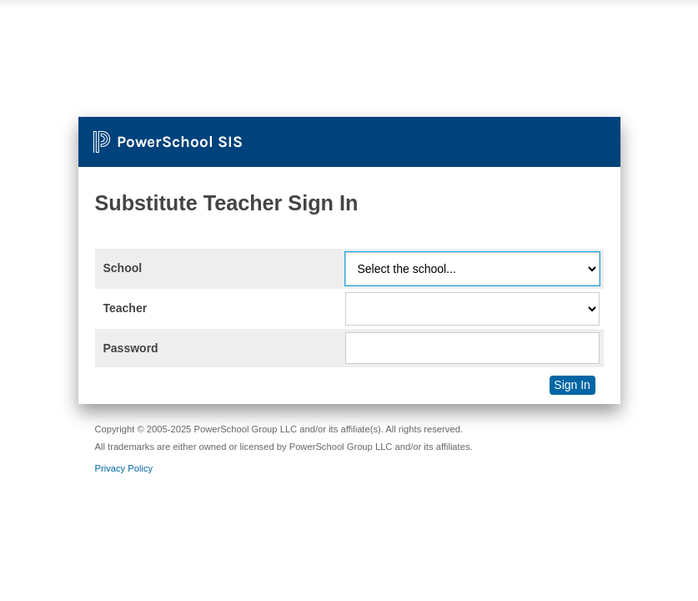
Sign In (572, 384)
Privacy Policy (124, 468)
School (123, 268)
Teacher (125, 308)
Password (130, 348)
